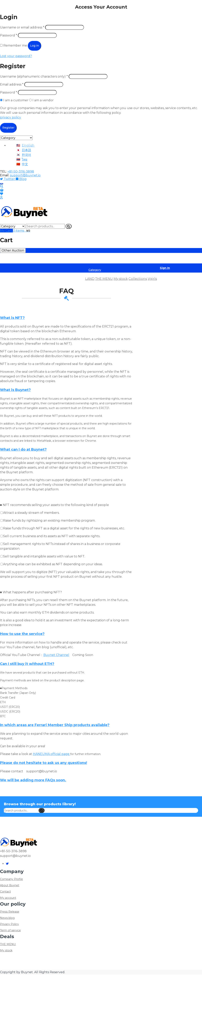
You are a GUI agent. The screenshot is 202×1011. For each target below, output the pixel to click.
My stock (121, 279)
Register (8, 127)
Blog (21, 179)
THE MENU (104, 279)
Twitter (8, 179)
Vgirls (152, 279)
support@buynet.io (25, 175)
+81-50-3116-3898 (20, 171)
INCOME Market (60, 258)
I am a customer (14, 100)
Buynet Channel (56, 655)
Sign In (165, 268)
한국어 (26, 155)
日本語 (26, 150)
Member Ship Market (91, 258)
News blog (7, 918)
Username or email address (22, 27)
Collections (138, 279)
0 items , (21, 230)
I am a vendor (41, 100)
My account (8, 898)
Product (62, 279)
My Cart (6, 230)
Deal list (25, 279)
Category (94, 270)
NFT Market (119, 258)
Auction (43, 279)
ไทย (24, 159)
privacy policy (10, 117)
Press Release (9, 911)
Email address (12, 84)
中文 (25, 164)
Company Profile (11, 879)
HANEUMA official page (51, 754)
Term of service (10, 930)
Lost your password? (16, 56)
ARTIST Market (34, 258)
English (28, 145)
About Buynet (9, 885)
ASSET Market (11, 258)
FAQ (78, 279)
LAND (89, 279)
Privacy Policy (9, 924)
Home (7, 279)
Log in (34, 45)
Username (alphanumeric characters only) (34, 76)
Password (8, 35)
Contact (5, 891)
